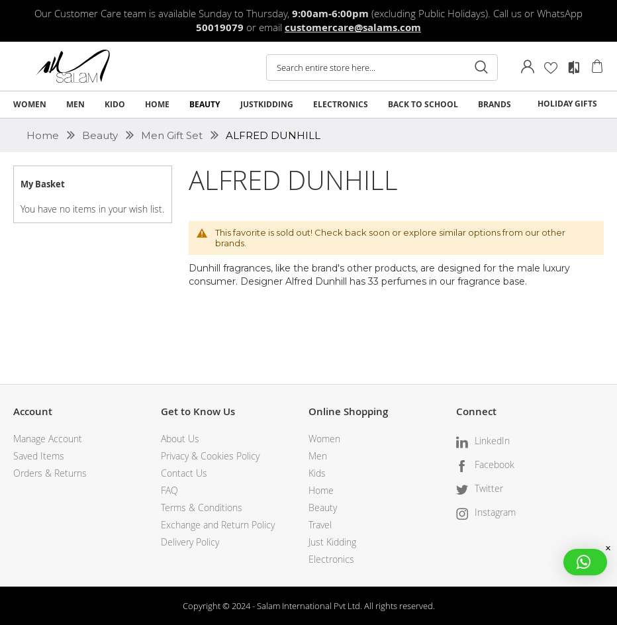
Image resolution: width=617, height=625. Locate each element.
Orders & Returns (50, 473)
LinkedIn (492, 440)
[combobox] (382, 67)
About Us (180, 438)
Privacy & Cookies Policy (210, 456)
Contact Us (184, 473)
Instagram (495, 512)
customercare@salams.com (353, 27)
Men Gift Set (173, 135)
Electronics (331, 559)
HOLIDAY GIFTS (567, 103)
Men (317, 456)
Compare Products (574, 67)
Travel (320, 524)
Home (44, 135)
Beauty (101, 135)
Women (324, 438)
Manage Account (47, 438)
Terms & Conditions (201, 507)
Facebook (494, 464)
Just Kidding (332, 542)
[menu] (308, 104)
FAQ (169, 490)
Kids (317, 473)
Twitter (489, 488)
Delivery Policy (190, 542)
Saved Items (38, 456)
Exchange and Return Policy (218, 524)
